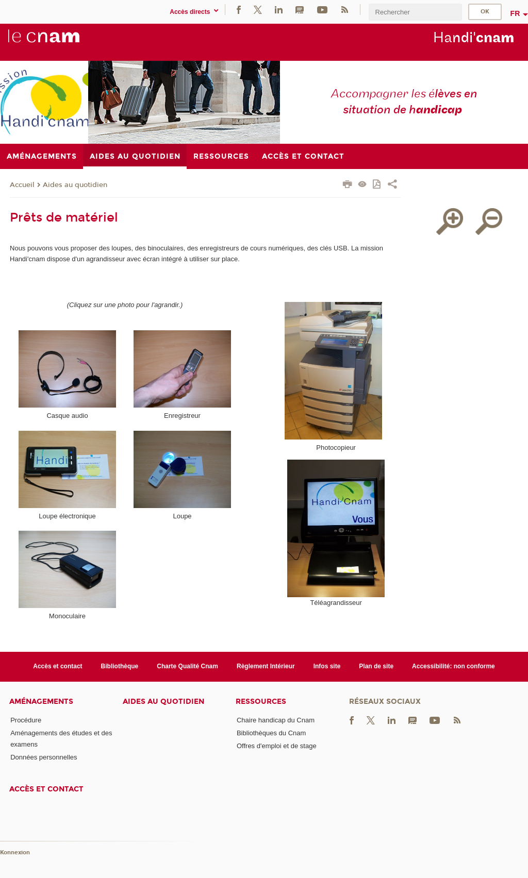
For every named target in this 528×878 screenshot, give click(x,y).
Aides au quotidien (75, 185)
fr (515, 13)
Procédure (25, 720)
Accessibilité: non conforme (453, 666)
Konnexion (15, 852)
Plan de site (376, 666)
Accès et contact (57, 666)
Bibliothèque (120, 666)
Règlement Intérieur (266, 666)
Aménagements (41, 701)
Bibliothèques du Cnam (271, 733)
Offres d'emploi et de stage (277, 746)
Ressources (261, 701)
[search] (415, 12)
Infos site (327, 666)
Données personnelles (43, 757)
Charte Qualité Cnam (187, 666)
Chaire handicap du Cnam (276, 720)
